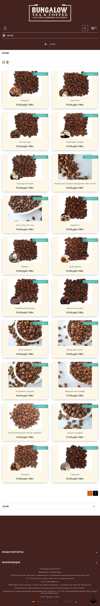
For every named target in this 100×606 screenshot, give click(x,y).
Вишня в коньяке (75, 308)
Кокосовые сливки (75, 142)
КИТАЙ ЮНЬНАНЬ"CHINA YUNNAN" (25, 433)
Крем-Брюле (75, 266)
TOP (93, 599)
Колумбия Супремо (25, 391)
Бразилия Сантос (75, 349)
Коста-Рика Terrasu (25, 225)
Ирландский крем (25, 183)
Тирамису (75, 474)
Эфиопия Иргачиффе (75, 391)
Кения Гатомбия (75, 433)
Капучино (75, 100)
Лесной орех (25, 142)
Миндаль (25, 100)
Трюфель (25, 474)
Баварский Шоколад (25, 308)
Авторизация (5, 28)
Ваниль (25, 266)
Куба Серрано (25, 349)
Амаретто (75, 225)
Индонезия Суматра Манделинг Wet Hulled (75, 183)
